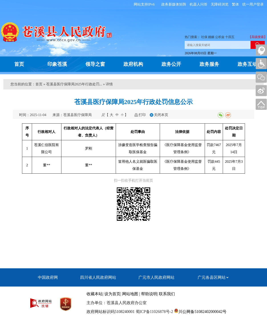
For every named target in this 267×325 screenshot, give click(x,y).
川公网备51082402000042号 (202, 311)
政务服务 (209, 64)
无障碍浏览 (220, 4)
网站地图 (130, 294)
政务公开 (171, 64)
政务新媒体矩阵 (173, 4)
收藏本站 (95, 294)
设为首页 (112, 294)
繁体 (235, 4)
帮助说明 (149, 294)
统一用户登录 (253, 4)
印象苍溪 (57, 64)
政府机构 (133, 64)
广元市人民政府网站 (156, 277)
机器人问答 (198, 4)
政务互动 (247, 64)
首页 (19, 64)
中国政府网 (48, 277)
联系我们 (167, 294)
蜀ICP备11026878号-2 (154, 311)
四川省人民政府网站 (98, 277)
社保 (204, 37)
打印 (142, 115)
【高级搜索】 (257, 37)
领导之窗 (95, 64)
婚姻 (211, 37)
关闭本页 (161, 115)
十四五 (230, 37)
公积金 (220, 37)
